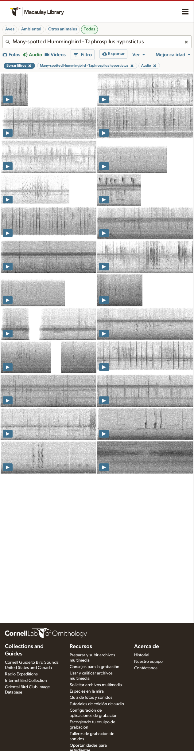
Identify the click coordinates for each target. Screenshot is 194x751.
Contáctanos (145, 668)
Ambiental (31, 29)
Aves (9, 29)
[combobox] (97, 42)
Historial (141, 655)
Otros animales (62, 29)
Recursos (81, 646)
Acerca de (146, 646)
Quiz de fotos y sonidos (91, 697)
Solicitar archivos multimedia (96, 685)
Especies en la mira (87, 691)
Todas (89, 29)
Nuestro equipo (148, 661)
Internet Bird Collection (26, 680)
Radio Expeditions (21, 674)
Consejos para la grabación (94, 667)
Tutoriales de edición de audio (97, 704)
